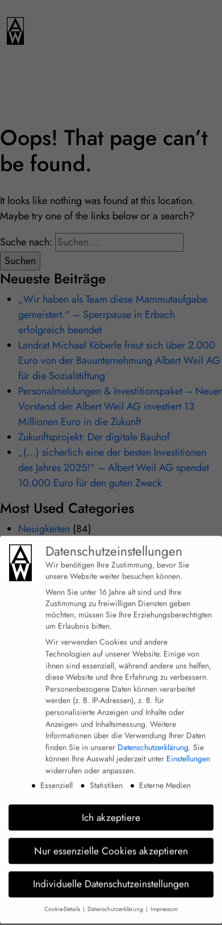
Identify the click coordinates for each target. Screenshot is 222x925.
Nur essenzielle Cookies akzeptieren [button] (111, 842)
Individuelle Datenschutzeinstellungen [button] (111, 876)
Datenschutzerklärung (153, 739)
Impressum (164, 901)
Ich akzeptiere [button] (111, 809)
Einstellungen (188, 751)
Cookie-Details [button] (63, 901)
